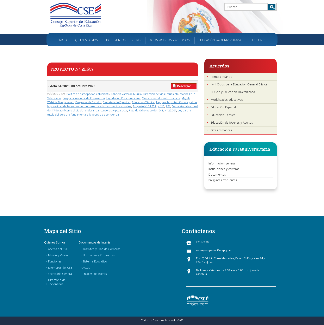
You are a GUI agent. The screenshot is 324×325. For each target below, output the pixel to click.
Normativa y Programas (98, 255)
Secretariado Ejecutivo (116, 102)
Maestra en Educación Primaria (161, 98)
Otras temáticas (221, 130)
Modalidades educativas (227, 100)
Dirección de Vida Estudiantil (160, 94)
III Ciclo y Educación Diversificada (233, 92)
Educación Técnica (143, 102)
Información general (221, 163)
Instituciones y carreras (223, 169)
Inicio (63, 40)
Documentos (217, 174)
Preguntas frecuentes (222, 180)
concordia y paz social (113, 110)
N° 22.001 (170, 110)
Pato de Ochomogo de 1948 (146, 110)
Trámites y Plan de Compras (101, 249)
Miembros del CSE (60, 267)
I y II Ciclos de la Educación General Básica (239, 84)
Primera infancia (221, 77)
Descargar (184, 86)
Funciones (55, 261)
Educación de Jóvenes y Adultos (232, 122)
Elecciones (257, 40)
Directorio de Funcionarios (56, 282)
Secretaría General (60, 274)
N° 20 (161, 106)
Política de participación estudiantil (88, 94)
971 (168, 106)
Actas (86, 267)
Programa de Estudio (88, 102)
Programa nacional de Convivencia (84, 98)
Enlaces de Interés (94, 274)
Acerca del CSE (58, 249)
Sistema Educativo (94, 261)
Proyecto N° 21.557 (144, 106)
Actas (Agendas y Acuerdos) (170, 40)
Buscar (271, 7)
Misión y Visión (58, 255)
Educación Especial (223, 107)
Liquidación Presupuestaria (123, 98)
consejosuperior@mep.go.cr (213, 250)
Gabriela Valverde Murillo (126, 94)
